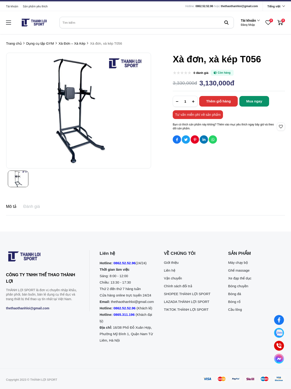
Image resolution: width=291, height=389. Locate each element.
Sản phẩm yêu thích (35, 6)
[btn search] (226, 22)
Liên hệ (169, 270)
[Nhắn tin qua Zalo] (279, 332)
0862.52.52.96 (204, 6)
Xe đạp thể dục (239, 278)
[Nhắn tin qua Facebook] (279, 320)
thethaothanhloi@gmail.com (239, 6)
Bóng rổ (234, 302)
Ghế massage (238, 270)
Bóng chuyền (238, 286)
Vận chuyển (173, 278)
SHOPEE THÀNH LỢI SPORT (187, 294)
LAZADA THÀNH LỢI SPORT (186, 302)
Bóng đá (234, 294)
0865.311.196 (124, 314)
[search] (146, 22)
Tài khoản (12, 6)
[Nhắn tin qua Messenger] (279, 358)
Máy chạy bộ (238, 262)
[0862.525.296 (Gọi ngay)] (279, 345)
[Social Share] (177, 139)
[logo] (34, 22)
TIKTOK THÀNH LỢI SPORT (186, 309)
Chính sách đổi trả (178, 286)
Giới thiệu (171, 262)
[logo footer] (43, 257)
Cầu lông (235, 309)
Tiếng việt (273, 6)
